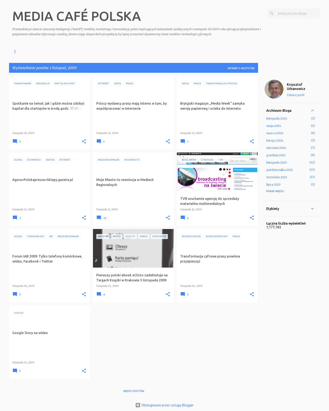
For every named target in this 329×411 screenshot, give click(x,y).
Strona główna (23, 51)
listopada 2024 (276, 118)
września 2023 (276, 177)
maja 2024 (273, 126)
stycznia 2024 (276, 148)
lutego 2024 (274, 140)
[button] (83, 141)
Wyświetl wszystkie (241, 68)
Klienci (74, 51)
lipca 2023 (273, 184)
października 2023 (279, 170)
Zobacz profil (295, 95)
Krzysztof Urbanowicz (296, 87)
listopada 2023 (276, 162)
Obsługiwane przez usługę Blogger (164, 405)
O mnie (92, 51)
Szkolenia (52, 51)
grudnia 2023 (276, 155)
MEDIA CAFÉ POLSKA (76, 16)
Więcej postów (133, 391)
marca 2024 (274, 133)
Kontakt (113, 51)
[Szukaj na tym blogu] (298, 13)
